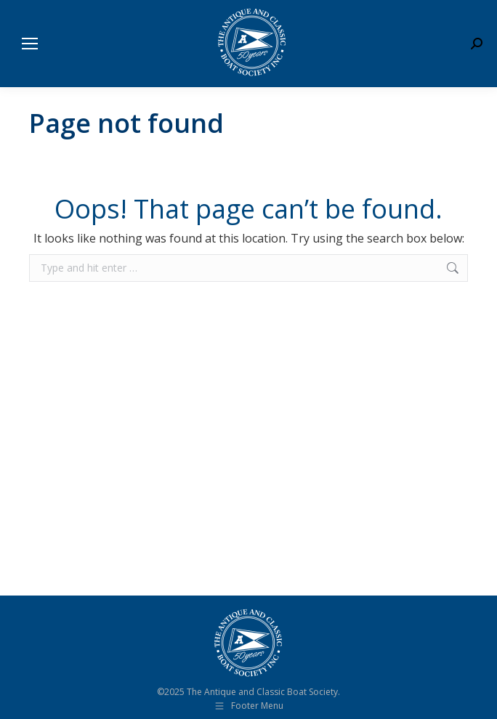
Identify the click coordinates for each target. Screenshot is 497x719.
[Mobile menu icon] (30, 43)
